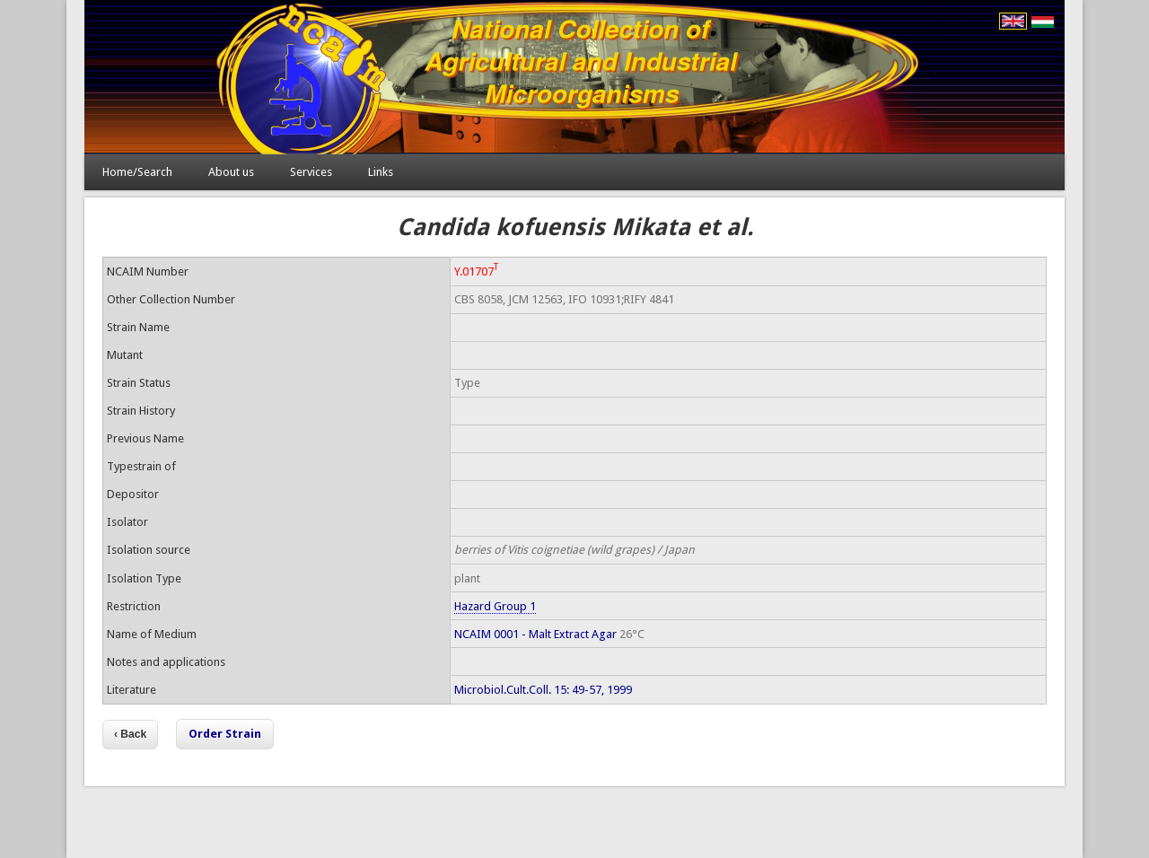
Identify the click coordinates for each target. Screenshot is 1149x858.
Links (380, 172)
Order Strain (225, 733)
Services (311, 172)
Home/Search (137, 172)
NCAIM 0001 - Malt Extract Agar (535, 634)
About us (231, 172)
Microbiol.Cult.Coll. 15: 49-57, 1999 (543, 689)
